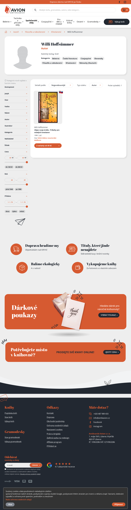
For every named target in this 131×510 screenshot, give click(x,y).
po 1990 (18, 189)
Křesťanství (56, 32)
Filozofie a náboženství (35, 32)
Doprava (50, 417)
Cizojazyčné (46, 22)
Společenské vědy (31, 21)
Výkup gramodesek (13, 441)
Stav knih (9, 417)
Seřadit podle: (40, 85)
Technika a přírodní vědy (18, 21)
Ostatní (80, 22)
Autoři (16, 32)
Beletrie (6, 22)
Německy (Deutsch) (87, 63)
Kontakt (50, 413)
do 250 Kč (19, 167)
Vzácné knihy (69, 21)
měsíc (22, 211)
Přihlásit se (51, 446)
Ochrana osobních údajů (57, 425)
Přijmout (118, 504)
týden (14, 211)
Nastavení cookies (55, 429)
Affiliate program (54, 442)
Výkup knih (9, 421)
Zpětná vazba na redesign (58, 438)
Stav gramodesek (12, 437)
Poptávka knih (11, 413)
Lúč (40, 135)
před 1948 (9, 189)
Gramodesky (92, 22)
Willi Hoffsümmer (41, 127)
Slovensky (98, 58)
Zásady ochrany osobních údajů (30, 474)
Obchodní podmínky (56, 421)
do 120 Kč (9, 167)
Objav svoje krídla (46, 131)
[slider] (27, 162)
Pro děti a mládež (59, 21)
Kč (12, 157)
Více (10, 504)
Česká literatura (70, 58)
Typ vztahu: (81, 85)
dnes (7, 211)
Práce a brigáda (53, 434)
